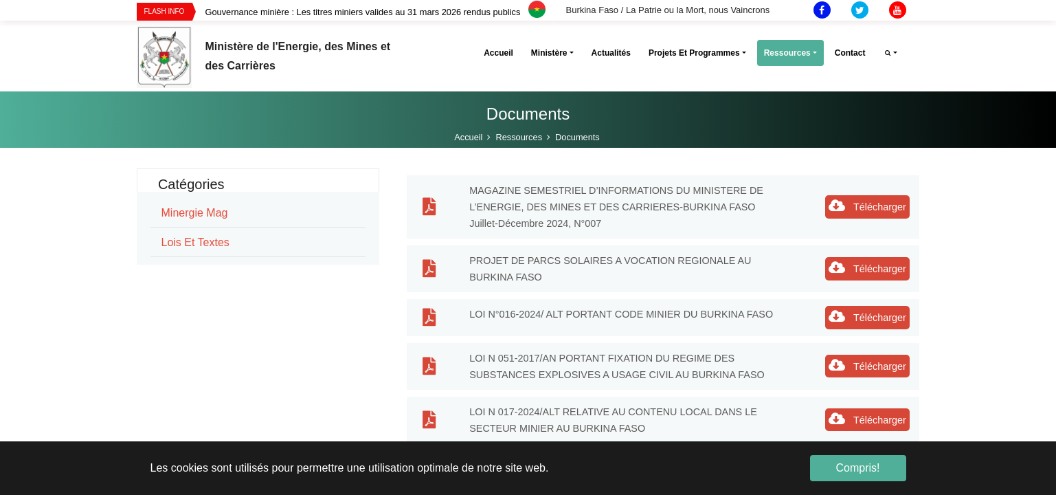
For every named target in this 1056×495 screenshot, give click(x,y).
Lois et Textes (195, 242)
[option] (384, 12)
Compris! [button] (857, 468)
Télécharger (867, 205)
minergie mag (194, 213)
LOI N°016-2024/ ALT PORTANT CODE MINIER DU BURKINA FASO (621, 314)
